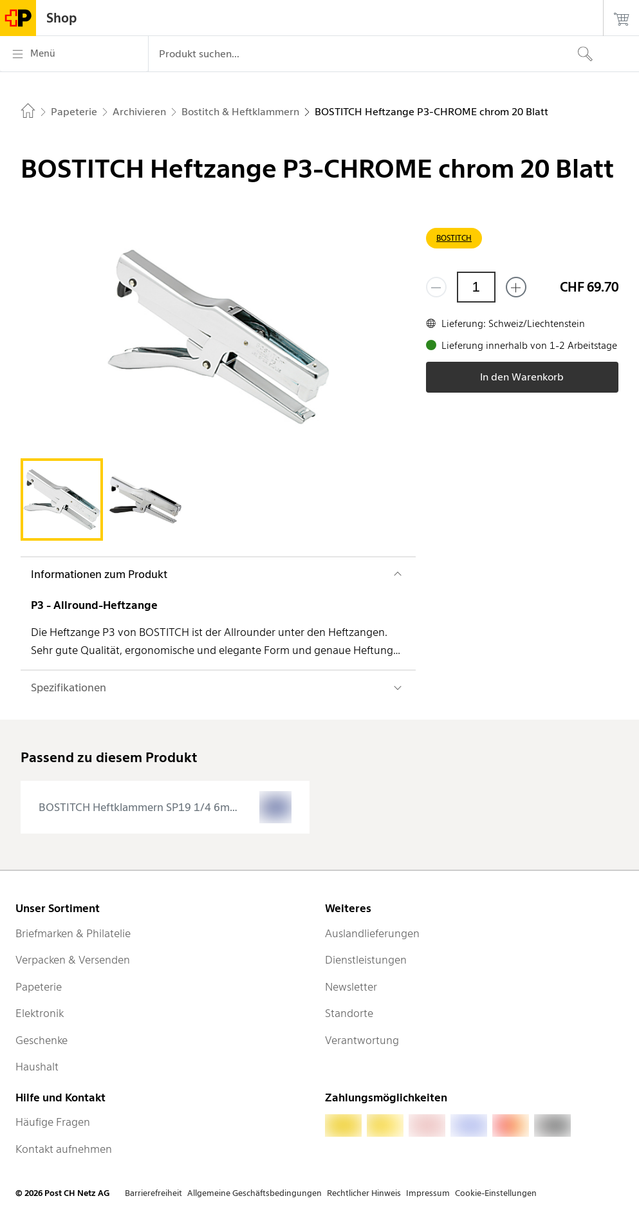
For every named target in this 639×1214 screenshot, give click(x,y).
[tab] (62, 499)
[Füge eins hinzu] (516, 287)
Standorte (349, 1013)
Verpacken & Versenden (72, 959)
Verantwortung (362, 1040)
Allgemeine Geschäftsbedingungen (254, 1193)
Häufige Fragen (52, 1122)
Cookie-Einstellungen (496, 1193)
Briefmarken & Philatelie (73, 933)
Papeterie (38, 986)
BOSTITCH (454, 238)
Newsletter (351, 986)
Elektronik (39, 1013)
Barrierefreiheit (153, 1193)
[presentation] (165, 807)
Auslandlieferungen (372, 933)
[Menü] (74, 54)
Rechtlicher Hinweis (364, 1193)
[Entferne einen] (436, 287)
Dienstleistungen (366, 959)
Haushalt (37, 1066)
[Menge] (476, 287)
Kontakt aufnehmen (63, 1149)
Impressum (428, 1193)
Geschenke (41, 1040)
